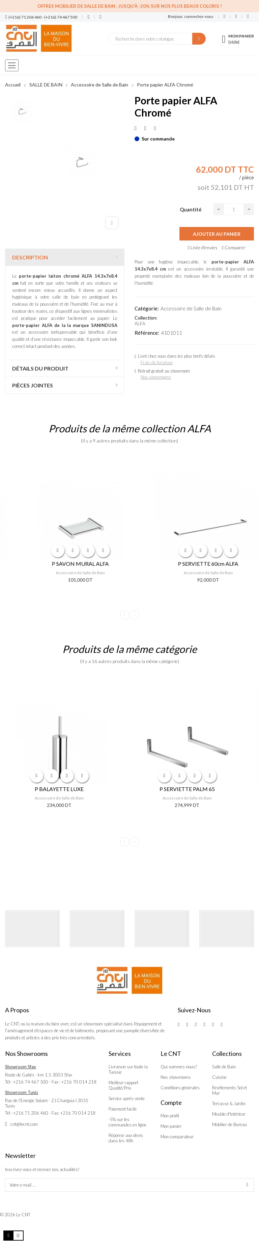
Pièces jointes (32, 385)
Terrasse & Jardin (229, 1103)
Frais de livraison (157, 362)
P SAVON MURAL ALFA (193, 563)
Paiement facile (123, 1109)
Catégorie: (147, 308)
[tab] (64, 257)
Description (30, 257)
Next (135, 615)
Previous (124, 615)
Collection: (146, 318)
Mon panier (171, 1126)
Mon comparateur (177, 1136)
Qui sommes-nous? (179, 1066)
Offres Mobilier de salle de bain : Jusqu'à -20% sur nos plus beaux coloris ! (129, 6)
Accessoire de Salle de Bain (191, 308)
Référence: (147, 333)
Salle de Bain (224, 1066)
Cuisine (219, 1077)
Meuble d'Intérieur (229, 1114)
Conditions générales (180, 1087)
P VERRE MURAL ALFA (65, 563)
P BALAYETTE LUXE (65, 789)
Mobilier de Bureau (229, 1124)
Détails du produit (40, 368)
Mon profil (170, 1115)
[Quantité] (234, 209)
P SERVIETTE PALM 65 (193, 789)
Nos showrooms (156, 377)
